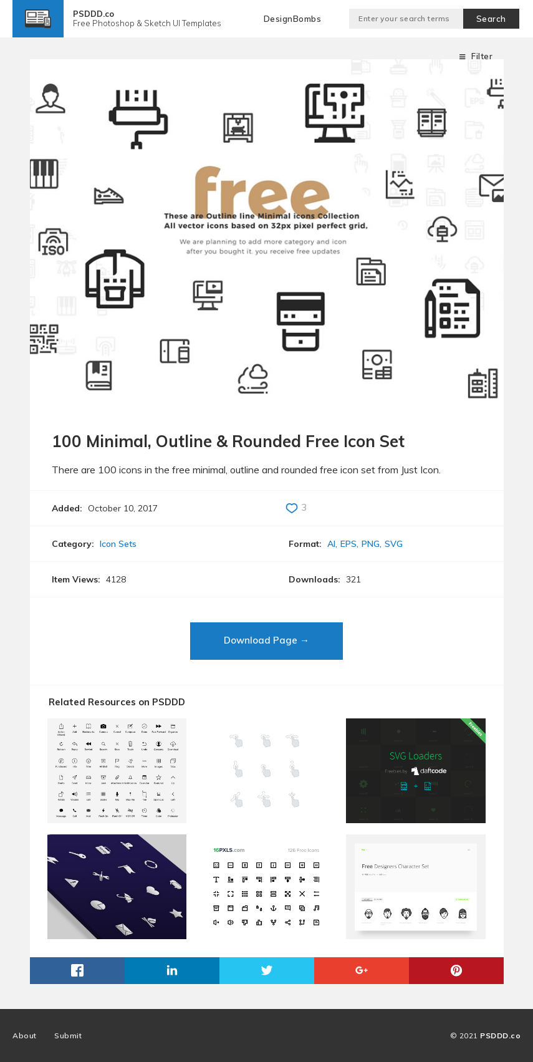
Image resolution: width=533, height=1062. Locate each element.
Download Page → (266, 640)
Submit (68, 1035)
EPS (348, 543)
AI (331, 543)
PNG (371, 543)
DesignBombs (293, 19)
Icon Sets (118, 543)
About (24, 1035)
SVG (394, 543)
